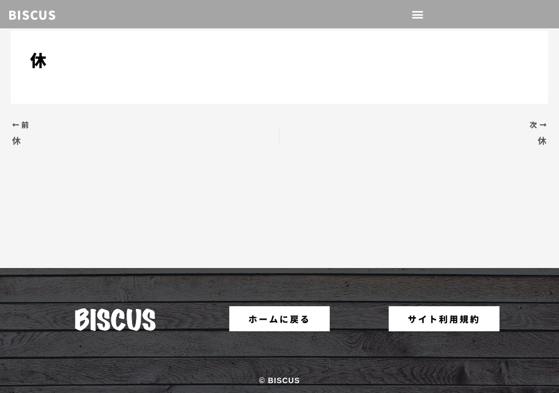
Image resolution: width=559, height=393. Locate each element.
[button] (418, 14)
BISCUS (32, 14)
